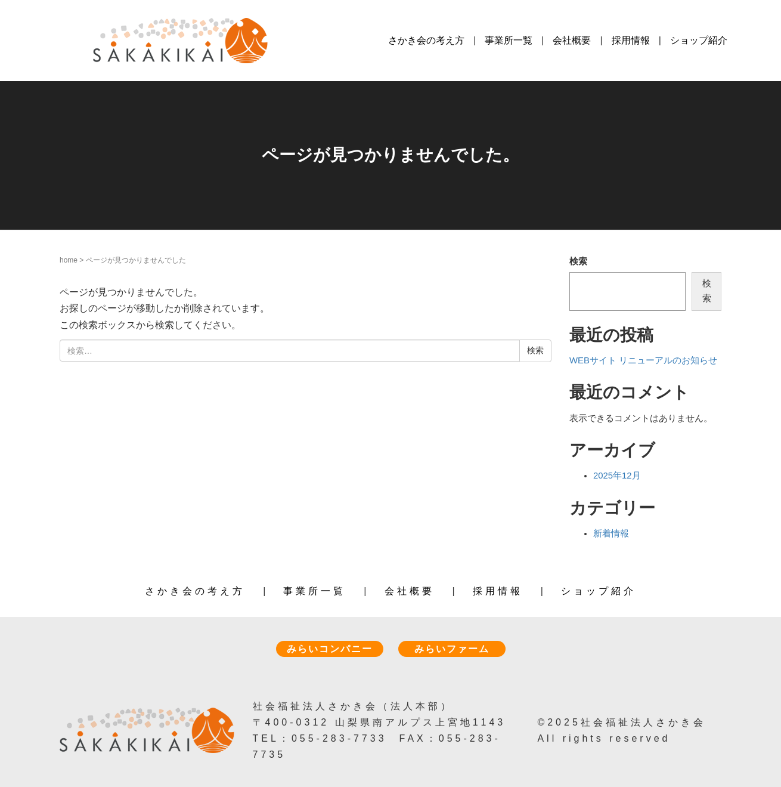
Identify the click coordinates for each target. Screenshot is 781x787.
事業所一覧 (508, 40)
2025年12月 (617, 475)
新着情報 (611, 533)
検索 (578, 261)
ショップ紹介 (698, 40)
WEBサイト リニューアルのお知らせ (643, 360)
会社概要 (572, 40)
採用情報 (631, 40)
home (69, 260)
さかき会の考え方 (426, 40)
